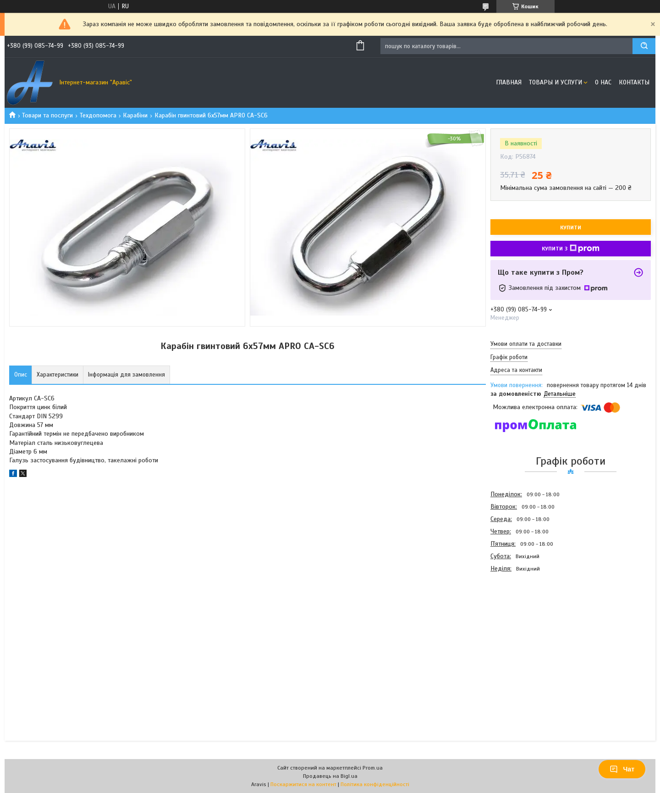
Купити (570, 227)
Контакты (634, 82)
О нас (603, 82)
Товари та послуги (47, 115)
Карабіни (135, 115)
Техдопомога (98, 115)
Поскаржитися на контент (303, 784)
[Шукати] (643, 46)
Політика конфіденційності (375, 784)
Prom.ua (373, 768)
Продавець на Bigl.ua (330, 776)
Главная (509, 82)
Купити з (571, 248)
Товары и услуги (555, 82)
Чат (622, 769)
